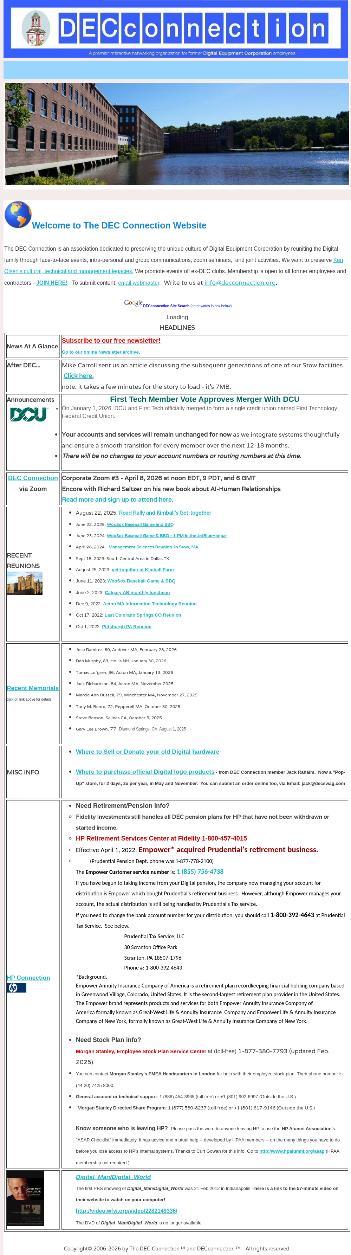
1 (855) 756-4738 (200, 872)
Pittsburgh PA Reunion (126, 626)
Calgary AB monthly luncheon (137, 592)
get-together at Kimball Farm (143, 569)
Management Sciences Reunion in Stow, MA (153, 546)
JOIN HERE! (51, 283)
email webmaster (138, 283)
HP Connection (28, 977)
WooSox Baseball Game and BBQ (140, 524)
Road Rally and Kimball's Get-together (165, 512)
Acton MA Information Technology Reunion (149, 603)
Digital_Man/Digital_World (113, 1176)
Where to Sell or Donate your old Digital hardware (147, 751)
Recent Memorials (33, 687)
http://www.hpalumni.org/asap (291, 1151)
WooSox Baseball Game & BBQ (142, 581)
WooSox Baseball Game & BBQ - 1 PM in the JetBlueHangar (167, 535)
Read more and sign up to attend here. (117, 499)
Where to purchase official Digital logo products (145, 771)
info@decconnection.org (240, 282)
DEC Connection (33, 478)
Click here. (79, 376)
